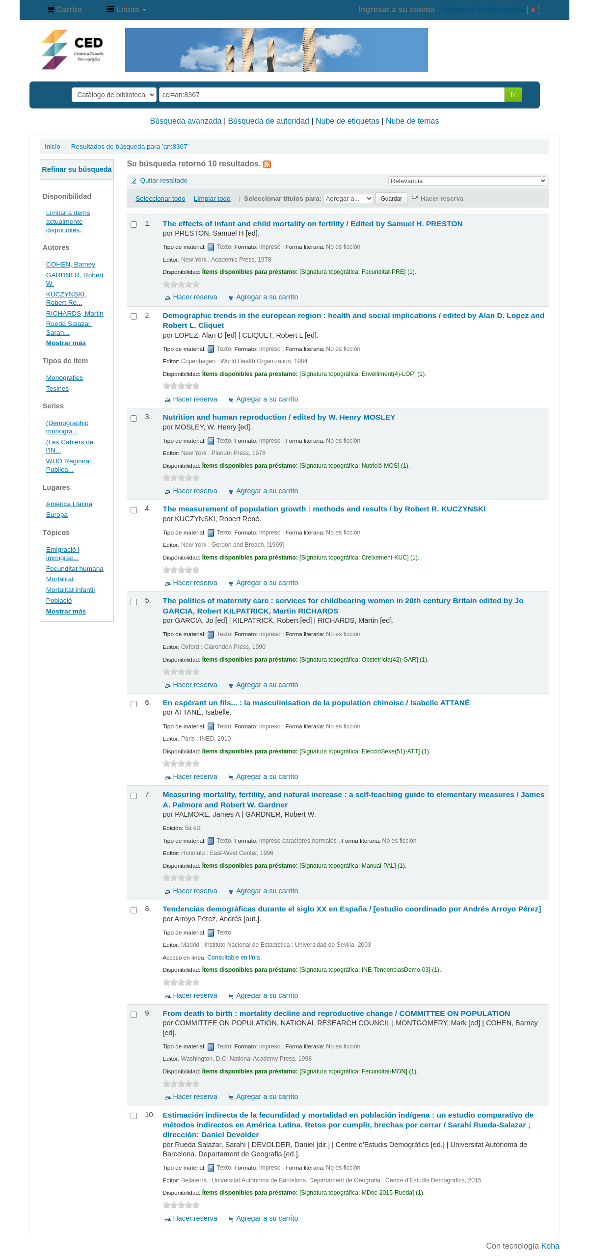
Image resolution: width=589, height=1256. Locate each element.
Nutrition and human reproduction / (278, 417)
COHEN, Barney (70, 264)
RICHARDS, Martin (75, 313)
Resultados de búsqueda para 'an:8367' (130, 146)
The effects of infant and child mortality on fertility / (312, 223)
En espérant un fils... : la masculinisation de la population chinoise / (316, 702)
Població (59, 600)
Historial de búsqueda (483, 9)
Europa (57, 514)
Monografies (64, 377)
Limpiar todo (212, 198)
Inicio (52, 146)
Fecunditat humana (75, 568)
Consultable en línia (233, 957)
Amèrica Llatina (69, 504)
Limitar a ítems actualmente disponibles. (68, 221)
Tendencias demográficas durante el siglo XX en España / (351, 909)
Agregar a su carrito (267, 297)
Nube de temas (412, 121)
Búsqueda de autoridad (268, 121)
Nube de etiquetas (347, 121)
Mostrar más (66, 343)
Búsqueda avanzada (186, 121)
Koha (550, 1246)
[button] (64, 10)
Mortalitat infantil (70, 589)
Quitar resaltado (163, 180)
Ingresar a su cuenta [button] (396, 9)
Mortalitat (60, 579)
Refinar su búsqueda (76, 169)
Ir (513, 94)
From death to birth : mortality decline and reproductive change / (336, 1013)
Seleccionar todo (160, 198)
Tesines (57, 388)
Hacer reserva (195, 297)
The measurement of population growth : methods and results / (323, 509)
